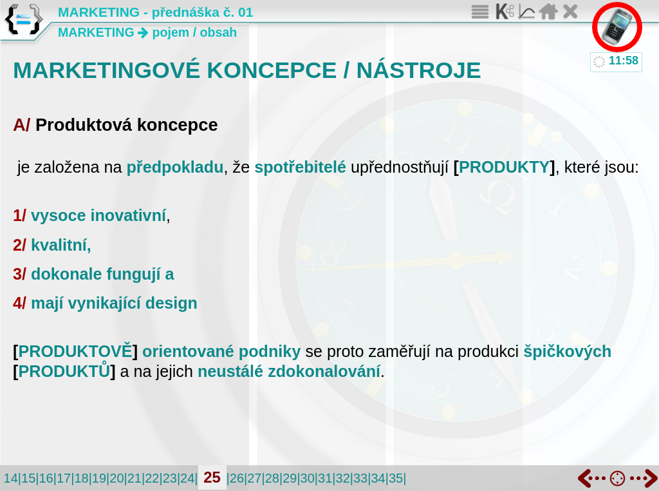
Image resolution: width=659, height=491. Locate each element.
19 (99, 478)
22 (152, 478)
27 (254, 478)
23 (170, 478)
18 (81, 478)
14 (11, 478)
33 (360, 478)
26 (237, 478)
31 (325, 478)
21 (134, 478)
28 (272, 478)
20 (116, 478)
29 (290, 478)
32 (343, 478)
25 (212, 477)
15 (28, 478)
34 (378, 478)
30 (308, 478)
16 (46, 478)
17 (64, 478)
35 (396, 478)
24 (187, 478)
